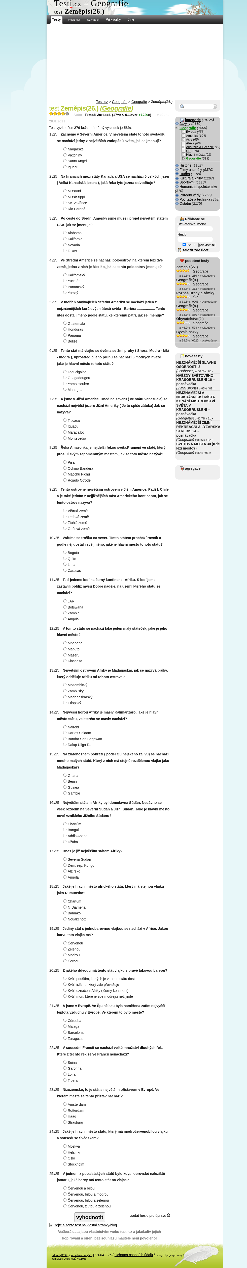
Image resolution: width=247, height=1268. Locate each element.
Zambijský (74, 691)
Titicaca (72, 420)
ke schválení (82, 1255)
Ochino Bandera (78, 468)
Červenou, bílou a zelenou (86, 1200)
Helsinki (72, 1152)
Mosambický (75, 685)
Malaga (71, 1026)
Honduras (73, 329)
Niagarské (74, 149)
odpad (60, 1255)
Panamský (74, 287)
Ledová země (76, 517)
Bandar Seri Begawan (83, 739)
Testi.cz (102, 102)
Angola (71, 619)
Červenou (73, 943)
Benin (70, 781)
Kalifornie (73, 239)
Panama (72, 335)
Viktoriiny (73, 155)
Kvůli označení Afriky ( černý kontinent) (96, 991)
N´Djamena (75, 907)
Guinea (71, 787)
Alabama (73, 233)
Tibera (71, 1080)
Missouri (72, 191)
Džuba (71, 842)
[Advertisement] (135, 62)
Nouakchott (75, 919)
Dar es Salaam (77, 733)
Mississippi (74, 197)
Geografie (119, 102)
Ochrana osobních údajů (134, 1255)
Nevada (72, 245)
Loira (70, 1074)
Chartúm (72, 824)
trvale (189, 245)
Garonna (72, 1068)
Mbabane (73, 643)
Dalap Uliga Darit (79, 745)
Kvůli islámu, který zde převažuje (91, 985)
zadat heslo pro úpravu (150, 1215)
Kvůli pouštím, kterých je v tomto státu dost (99, 979)
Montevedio (75, 438)
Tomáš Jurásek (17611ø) (118, 115)
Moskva (72, 1146)
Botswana (73, 607)
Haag (70, 1116)
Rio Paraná (74, 209)
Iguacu (71, 167)
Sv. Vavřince (75, 203)
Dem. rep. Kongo (79, 865)
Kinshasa (73, 661)
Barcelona (74, 1033)
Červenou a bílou (79, 1188)
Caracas (72, 571)
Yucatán (72, 281)
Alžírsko (72, 871)
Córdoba (72, 1021)
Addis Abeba (76, 836)
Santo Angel (75, 161)
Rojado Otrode (77, 480)
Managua (73, 390)
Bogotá (71, 553)
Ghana (71, 776)
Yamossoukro (76, 384)
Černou (71, 961)
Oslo (69, 1158)
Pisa (69, 462)
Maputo (72, 649)
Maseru (72, 655)
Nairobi (71, 727)
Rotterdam (74, 1110)
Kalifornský (74, 275)
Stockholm (74, 1164)
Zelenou (72, 949)
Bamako (72, 913)
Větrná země (76, 511)
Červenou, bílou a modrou (86, 1194)
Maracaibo (74, 432)
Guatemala (74, 324)
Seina (70, 1063)
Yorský (71, 293)
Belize (70, 341)
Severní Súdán (77, 859)
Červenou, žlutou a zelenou (87, 1206)
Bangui (71, 830)
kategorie (193, 120)
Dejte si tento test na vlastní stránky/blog (85, 1225)
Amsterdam (75, 1104)
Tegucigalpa (75, 372)
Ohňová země (77, 529)
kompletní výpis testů (64, 1258)
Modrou (72, 955)
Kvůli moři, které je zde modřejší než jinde (98, 996)
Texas (70, 251)
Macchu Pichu (77, 474)
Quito (70, 559)
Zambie (72, 613)
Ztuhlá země (75, 523)
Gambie (72, 793)
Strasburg (73, 1122)
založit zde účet (195, 250)
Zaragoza (73, 1039)
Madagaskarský (78, 697)
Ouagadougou (77, 378)
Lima (69, 565)
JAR (69, 601)
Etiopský (72, 703)
